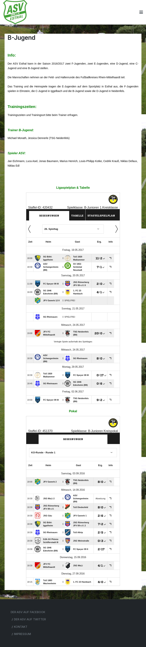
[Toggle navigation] (141, 12)
